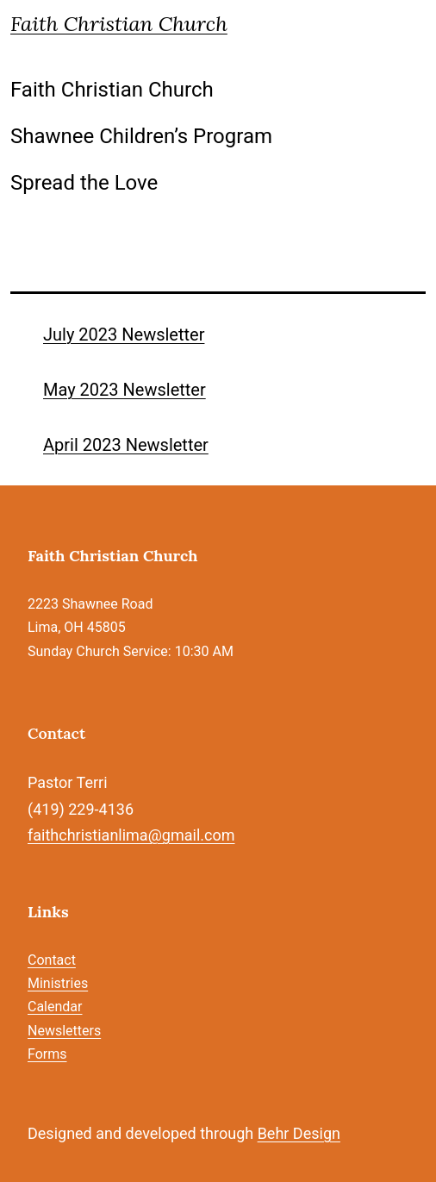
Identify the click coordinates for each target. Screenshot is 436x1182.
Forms (47, 1054)
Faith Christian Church (118, 23)
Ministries (58, 983)
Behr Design (299, 1133)
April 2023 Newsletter (126, 445)
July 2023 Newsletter (123, 334)
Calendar (55, 1006)
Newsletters (64, 1031)
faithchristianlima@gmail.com (131, 835)
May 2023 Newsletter (124, 389)
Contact (52, 960)
